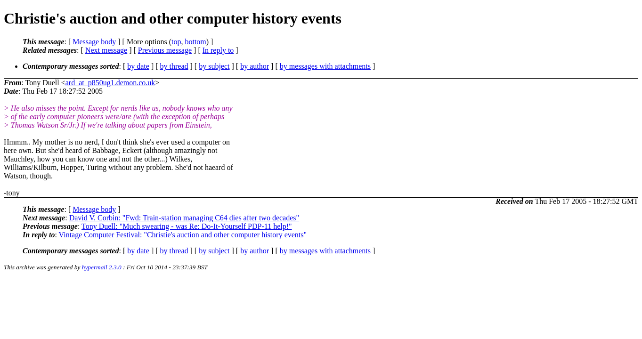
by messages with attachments (325, 66)
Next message (106, 50)
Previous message (165, 50)
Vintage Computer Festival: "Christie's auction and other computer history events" (183, 235)
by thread (174, 66)
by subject (214, 66)
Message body (94, 42)
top (176, 42)
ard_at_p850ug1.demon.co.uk (110, 83)
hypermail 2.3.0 (102, 267)
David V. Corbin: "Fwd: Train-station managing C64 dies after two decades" (184, 218)
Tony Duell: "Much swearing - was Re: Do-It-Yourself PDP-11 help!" (186, 226)
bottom (195, 42)
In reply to (218, 50)
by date (138, 66)
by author (254, 66)
